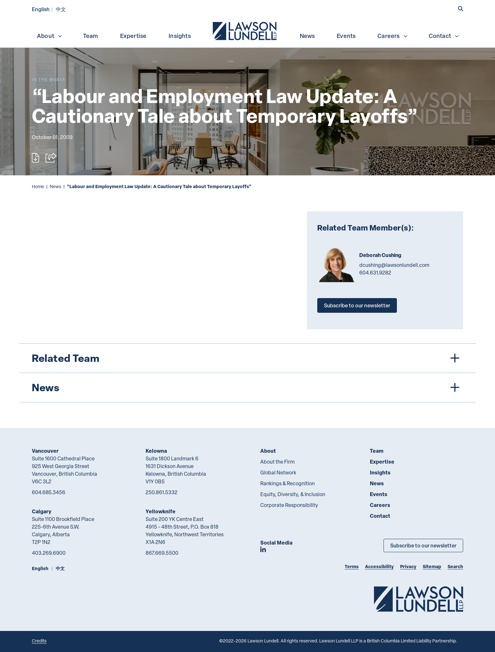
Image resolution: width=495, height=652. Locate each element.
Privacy (408, 566)
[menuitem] (245, 30)
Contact (444, 36)
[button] (460, 8)
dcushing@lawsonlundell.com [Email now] (394, 264)
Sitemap (432, 566)
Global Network (278, 472)
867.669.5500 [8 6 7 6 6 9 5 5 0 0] (162, 552)
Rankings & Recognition (287, 483)
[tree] (247, 372)
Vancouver (45, 450)
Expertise (133, 36)
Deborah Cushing (380, 255)
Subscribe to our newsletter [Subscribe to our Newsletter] (423, 545)
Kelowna (156, 450)
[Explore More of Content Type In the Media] (49, 79)
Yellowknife (161, 511)
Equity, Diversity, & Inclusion (292, 494)
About (49, 36)
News (307, 36)
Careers (392, 36)
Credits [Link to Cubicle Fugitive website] (39, 641)
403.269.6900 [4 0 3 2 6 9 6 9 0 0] (49, 552)
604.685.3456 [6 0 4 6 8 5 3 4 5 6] (48, 492)
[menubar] (247, 30)
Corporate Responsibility (289, 505)
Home (38, 186)
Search (455, 566)
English (41, 9)
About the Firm (277, 461)
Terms (352, 566)
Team (90, 36)
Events (346, 36)
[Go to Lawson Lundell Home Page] (418, 599)
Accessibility (379, 566)
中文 (61, 9)
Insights (180, 36)
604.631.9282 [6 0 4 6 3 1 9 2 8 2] (375, 272)
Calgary (41, 511)
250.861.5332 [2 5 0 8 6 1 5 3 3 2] (161, 492)
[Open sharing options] (51, 158)
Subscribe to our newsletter (357, 305)
